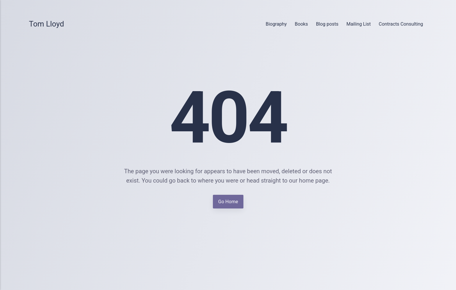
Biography (276, 24)
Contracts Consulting (401, 24)
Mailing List (358, 24)
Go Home (228, 201)
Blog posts (327, 24)
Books (301, 24)
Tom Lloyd (46, 24)
